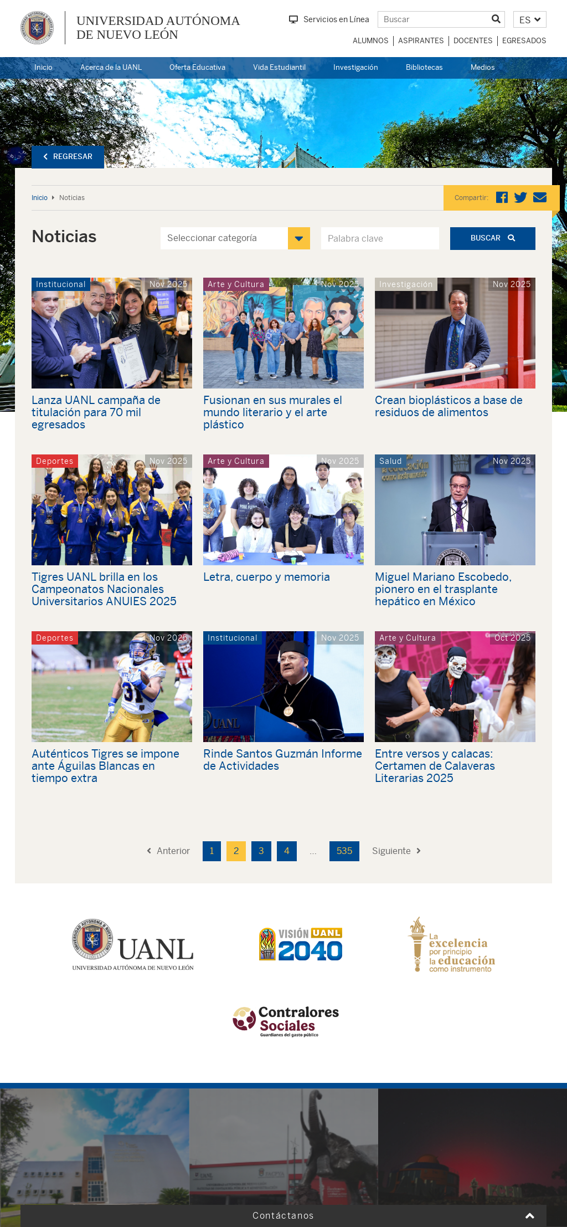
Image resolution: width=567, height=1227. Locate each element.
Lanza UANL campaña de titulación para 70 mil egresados (96, 412)
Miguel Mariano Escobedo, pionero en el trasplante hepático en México (443, 588)
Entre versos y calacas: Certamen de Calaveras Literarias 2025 (435, 765)
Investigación (355, 67)
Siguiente (396, 851)
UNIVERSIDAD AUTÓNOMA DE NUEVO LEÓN (158, 28)
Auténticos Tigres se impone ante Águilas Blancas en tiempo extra (105, 765)
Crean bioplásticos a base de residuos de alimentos (449, 405)
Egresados (524, 41)
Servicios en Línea (329, 19)
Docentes (473, 41)
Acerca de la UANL (111, 67)
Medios (483, 67)
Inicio (43, 67)
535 (344, 851)
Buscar (493, 238)
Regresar (67, 156)
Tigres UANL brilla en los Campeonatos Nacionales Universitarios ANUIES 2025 (104, 588)
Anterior (168, 851)
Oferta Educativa (197, 67)
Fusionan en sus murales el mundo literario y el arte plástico (272, 412)
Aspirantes (421, 41)
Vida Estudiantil (279, 67)
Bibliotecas (424, 67)
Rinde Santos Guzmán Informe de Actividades (282, 759)
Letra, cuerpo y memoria (266, 576)
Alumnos (371, 41)
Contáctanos (283, 1215)
